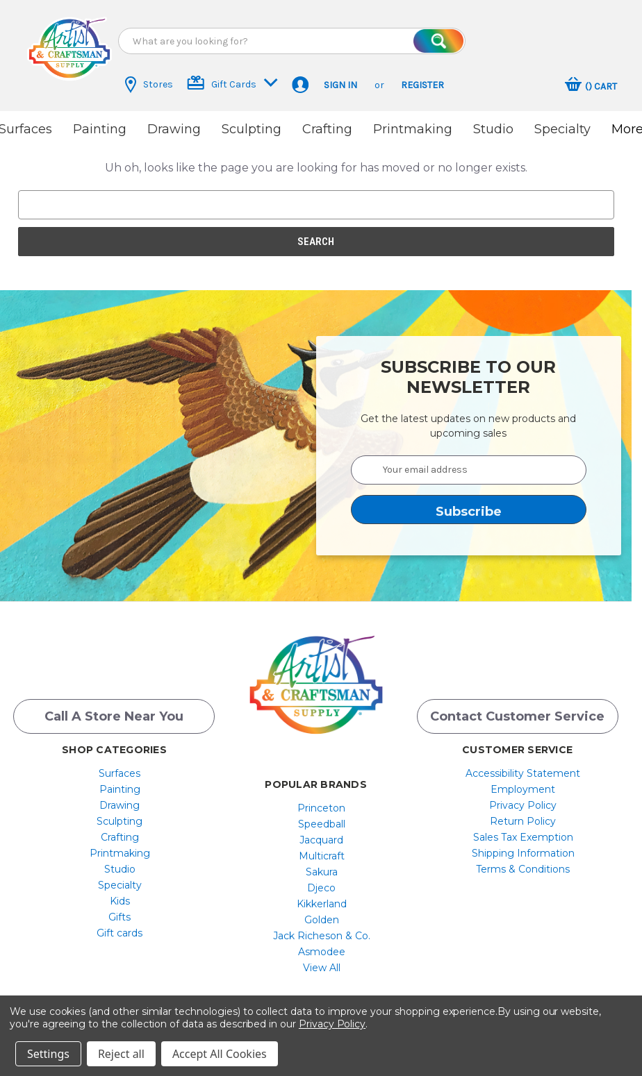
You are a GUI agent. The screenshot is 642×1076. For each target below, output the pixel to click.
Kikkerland (322, 904)
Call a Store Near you (113, 716)
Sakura (322, 872)
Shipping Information (523, 853)
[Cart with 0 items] (591, 86)
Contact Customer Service (517, 716)
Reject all (121, 1053)
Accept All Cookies (219, 1053)
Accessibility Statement (523, 773)
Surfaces (119, 773)
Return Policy (523, 821)
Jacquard (321, 840)
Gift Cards (232, 83)
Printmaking (412, 129)
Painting (99, 129)
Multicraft (322, 856)
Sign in (340, 85)
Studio (493, 129)
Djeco (321, 888)
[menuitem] (120, 773)
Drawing (174, 129)
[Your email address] (469, 470)
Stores (149, 84)
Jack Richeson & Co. (321, 936)
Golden (321, 920)
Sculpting (251, 129)
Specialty (562, 129)
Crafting (327, 129)
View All (321, 967)
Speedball (321, 824)
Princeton (321, 808)
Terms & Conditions (523, 869)
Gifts (119, 917)
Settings (48, 1053)
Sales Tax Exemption (523, 837)
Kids (120, 901)
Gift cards (119, 933)
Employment (523, 789)
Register (422, 85)
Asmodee (321, 951)
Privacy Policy (523, 805)
